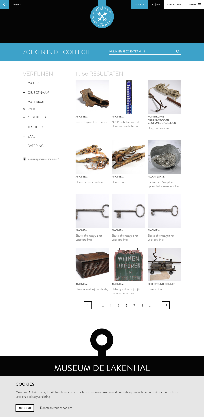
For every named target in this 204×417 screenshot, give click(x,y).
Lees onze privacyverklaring (33, 396)
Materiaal (34, 102)
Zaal (29, 136)
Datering (33, 145)
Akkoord (25, 408)
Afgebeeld (34, 117)
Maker (31, 83)
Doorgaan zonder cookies (56, 407)
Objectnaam (36, 92)
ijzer (29, 109)
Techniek (33, 127)
